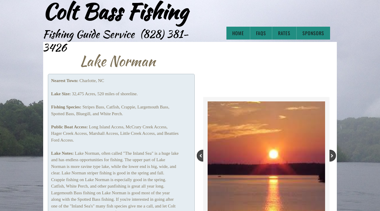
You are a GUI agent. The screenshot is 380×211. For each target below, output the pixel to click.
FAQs (261, 33)
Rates (284, 33)
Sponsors (313, 33)
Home (238, 33)
